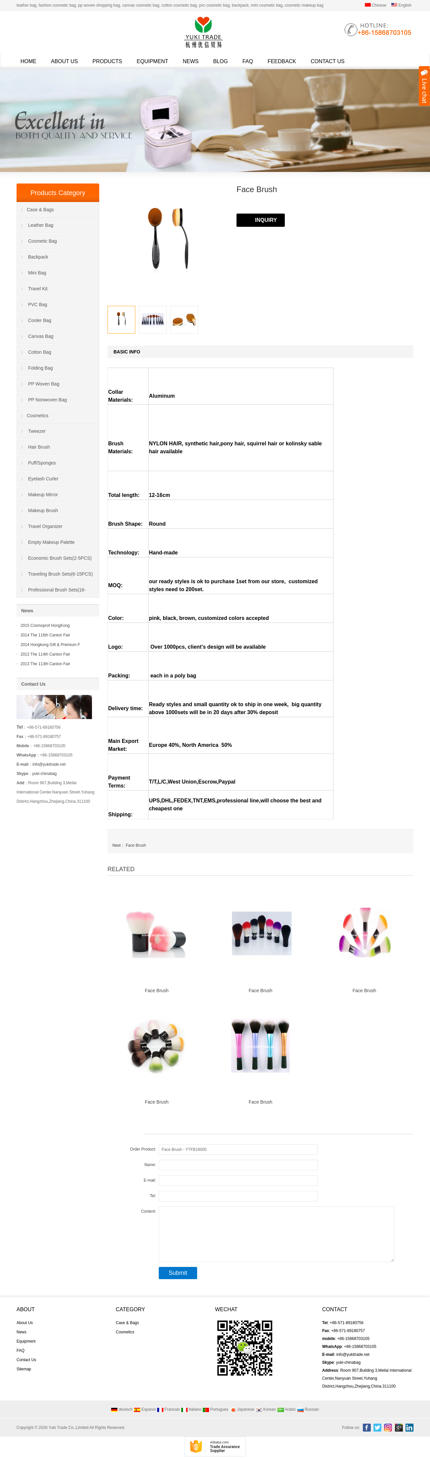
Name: (150, 1164)
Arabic (286, 1409)
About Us (64, 61)
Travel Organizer (45, 526)
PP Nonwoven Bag (47, 399)
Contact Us (328, 61)
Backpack (38, 257)
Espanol (145, 1409)
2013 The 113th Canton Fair (45, 664)
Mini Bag (37, 272)
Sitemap (24, 1369)
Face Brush (136, 845)
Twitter (377, 1428)
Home (28, 61)
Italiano (191, 1409)
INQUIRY (266, 220)
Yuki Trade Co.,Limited (69, 1427)
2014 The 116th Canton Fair (45, 635)
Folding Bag (40, 368)
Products (107, 61)
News (190, 61)
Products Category (57, 192)
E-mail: (150, 1180)
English (401, 5)
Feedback (282, 61)
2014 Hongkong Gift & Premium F (50, 644)
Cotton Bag (39, 352)
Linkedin (409, 1428)
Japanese (242, 1409)
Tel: (153, 1196)
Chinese (375, 5)
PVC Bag (37, 304)
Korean (265, 1409)
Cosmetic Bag (42, 241)
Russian (308, 1409)
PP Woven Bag (43, 383)
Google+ (399, 1428)
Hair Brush (39, 447)
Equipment (152, 61)
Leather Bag (40, 225)
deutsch (121, 1409)
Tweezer (37, 431)
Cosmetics (37, 415)
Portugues (215, 1409)
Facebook (367, 1428)
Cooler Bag (39, 320)
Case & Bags (40, 209)
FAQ (247, 61)
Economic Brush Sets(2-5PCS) (60, 558)
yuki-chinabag (44, 773)
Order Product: (143, 1149)
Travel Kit (38, 288)
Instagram (388, 1428)
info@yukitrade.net (48, 764)
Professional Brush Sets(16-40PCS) (51, 592)
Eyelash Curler (43, 478)
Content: (148, 1211)
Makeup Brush (43, 510)
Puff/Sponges (42, 463)
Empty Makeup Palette (51, 542)
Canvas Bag (40, 336)
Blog (220, 61)
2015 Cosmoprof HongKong (45, 625)
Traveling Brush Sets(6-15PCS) (60, 574)
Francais (168, 1409)
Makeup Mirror (43, 494)
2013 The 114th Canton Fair (45, 654)
